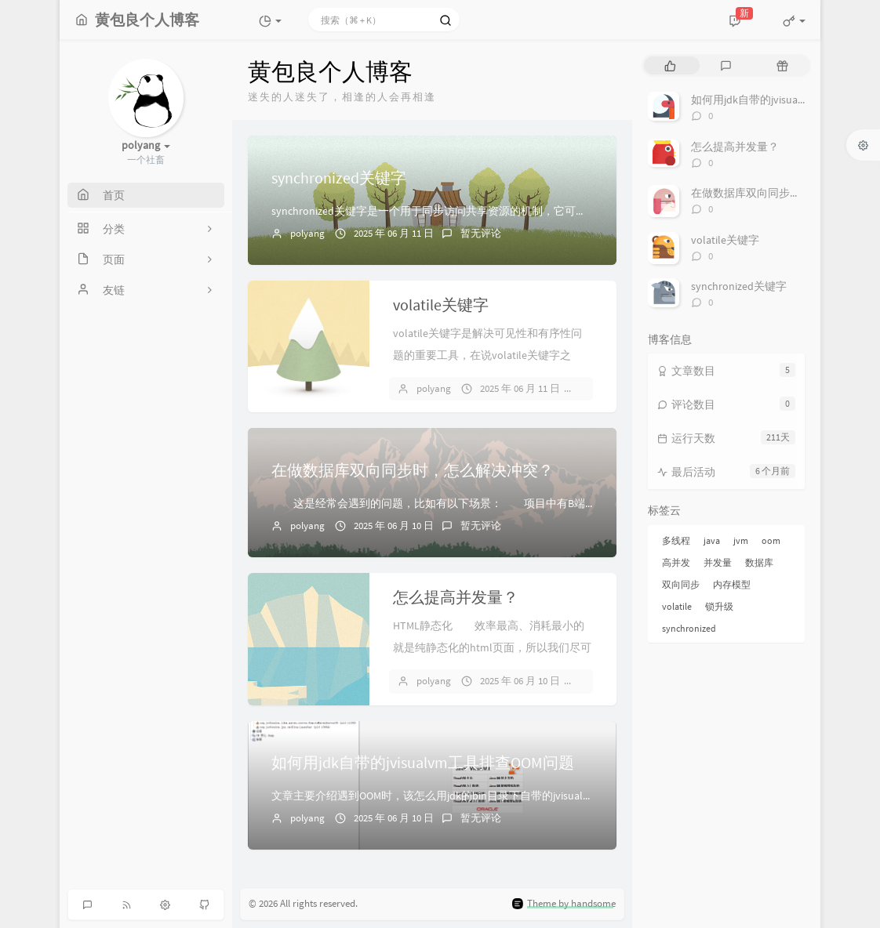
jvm (740, 540)
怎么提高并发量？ (455, 597)
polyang (307, 233)
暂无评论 (480, 233)
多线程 (676, 540)
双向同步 (681, 584)
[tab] (670, 65)
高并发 (676, 562)
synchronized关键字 (338, 177)
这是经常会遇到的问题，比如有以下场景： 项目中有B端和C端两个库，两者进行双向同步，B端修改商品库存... (558, 503)
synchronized (689, 628)
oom (771, 540)
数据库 (759, 562)
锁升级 (719, 606)
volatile (677, 606)
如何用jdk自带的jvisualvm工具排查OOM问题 (422, 762)
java (712, 540)
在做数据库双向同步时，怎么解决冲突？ (412, 470)
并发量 (718, 562)
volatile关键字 (441, 304)
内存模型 (732, 584)
